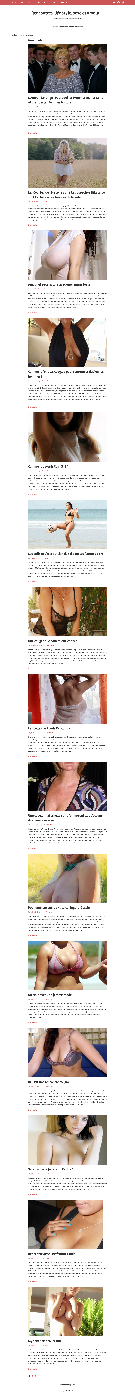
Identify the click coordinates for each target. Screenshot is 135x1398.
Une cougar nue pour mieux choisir (52, 641)
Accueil (13, 2)
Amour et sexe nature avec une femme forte (59, 284)
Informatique (64, 2)
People (53, 2)
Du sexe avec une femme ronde (50, 995)
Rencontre (30, 2)
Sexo (21, 2)
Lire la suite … (33, 133)
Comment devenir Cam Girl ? (48, 467)
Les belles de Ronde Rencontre (49, 728)
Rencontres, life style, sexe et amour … (68, 13)
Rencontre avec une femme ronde (51, 1254)
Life (38, 2)
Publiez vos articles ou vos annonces (67, 27)
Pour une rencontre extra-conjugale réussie (59, 908)
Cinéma (45, 2)
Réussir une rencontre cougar (48, 1082)
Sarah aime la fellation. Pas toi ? (50, 1169)
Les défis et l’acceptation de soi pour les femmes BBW (65, 554)
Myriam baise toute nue (45, 1341)
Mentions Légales (67, 1385)
